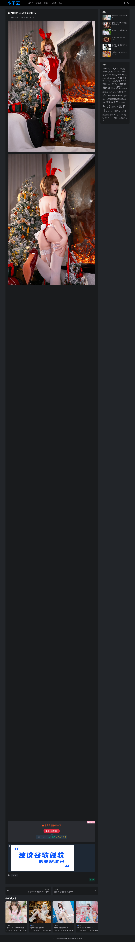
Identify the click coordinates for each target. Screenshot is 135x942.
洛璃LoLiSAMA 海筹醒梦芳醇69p (119, 24)
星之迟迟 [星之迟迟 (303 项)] (116, 87)
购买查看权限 (51, 831)
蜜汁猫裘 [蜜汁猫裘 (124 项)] (114, 107)
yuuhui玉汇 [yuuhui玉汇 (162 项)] (121, 74)
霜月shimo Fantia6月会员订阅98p (16, 929)
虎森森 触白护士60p (61, 928)
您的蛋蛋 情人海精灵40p (119, 16)
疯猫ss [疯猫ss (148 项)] (111, 98)
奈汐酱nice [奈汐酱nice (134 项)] (119, 81)
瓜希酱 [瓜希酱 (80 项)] (106, 99)
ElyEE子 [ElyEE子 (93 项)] (115, 69)
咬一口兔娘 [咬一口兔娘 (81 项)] (112, 81)
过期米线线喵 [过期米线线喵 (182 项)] (119, 111)
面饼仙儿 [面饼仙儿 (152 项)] (116, 117)
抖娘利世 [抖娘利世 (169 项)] (122, 83)
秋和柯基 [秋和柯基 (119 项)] (122, 102)
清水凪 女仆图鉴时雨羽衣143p (119, 46)
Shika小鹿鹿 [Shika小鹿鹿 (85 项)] (112, 75)
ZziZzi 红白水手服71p (85, 928)
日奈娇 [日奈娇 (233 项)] (106, 87)
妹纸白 (23, 17)
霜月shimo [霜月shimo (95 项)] (108, 118)
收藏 (92, 880)
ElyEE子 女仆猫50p (37, 928)
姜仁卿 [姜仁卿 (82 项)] (108, 84)
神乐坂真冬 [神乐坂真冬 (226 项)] (112, 102)
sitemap (79, 938)
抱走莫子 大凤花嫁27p (119, 30)
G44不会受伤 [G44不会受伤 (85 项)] (122, 69)
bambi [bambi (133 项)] (105, 69)
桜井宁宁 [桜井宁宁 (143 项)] (112, 91)
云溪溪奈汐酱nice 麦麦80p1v (119, 53)
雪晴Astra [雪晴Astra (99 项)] (113, 115)
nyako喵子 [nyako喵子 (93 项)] (117, 72)
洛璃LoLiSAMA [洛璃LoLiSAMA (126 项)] (117, 96)
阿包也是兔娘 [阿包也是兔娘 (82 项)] (106, 115)
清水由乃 (14, 875)
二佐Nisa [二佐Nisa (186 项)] (117, 77)
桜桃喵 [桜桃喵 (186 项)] (120, 91)
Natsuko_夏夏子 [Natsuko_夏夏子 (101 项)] (108, 72)
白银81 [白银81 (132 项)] (117, 99)
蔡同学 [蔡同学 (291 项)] (107, 106)
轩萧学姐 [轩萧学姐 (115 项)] (109, 111)
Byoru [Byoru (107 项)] (110, 69)
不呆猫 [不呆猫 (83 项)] (104, 78)
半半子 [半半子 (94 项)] (107, 81)
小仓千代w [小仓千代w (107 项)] (113, 84)
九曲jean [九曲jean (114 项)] (109, 78)
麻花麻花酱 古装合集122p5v (119, 38)
